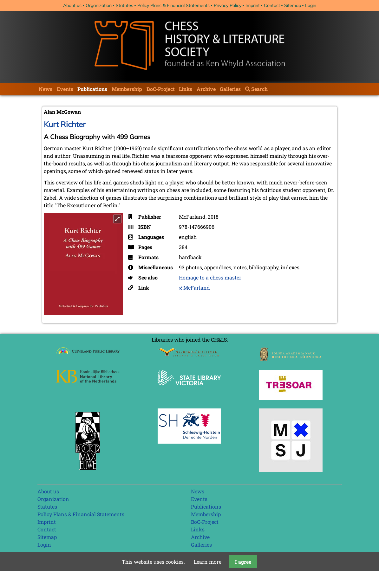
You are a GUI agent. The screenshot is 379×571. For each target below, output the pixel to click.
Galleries (230, 89)
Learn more (207, 561)
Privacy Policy (227, 5)
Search (259, 89)
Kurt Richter (65, 124)
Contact (272, 5)
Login (310, 5)
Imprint (252, 5)
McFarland (196, 287)
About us (72, 5)
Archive (206, 89)
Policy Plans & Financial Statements (173, 5)
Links (185, 89)
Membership (127, 89)
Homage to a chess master (210, 277)
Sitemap (292, 5)
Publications (92, 89)
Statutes (124, 5)
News (45, 89)
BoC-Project (161, 89)
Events (65, 89)
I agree (243, 561)
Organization (99, 5)
